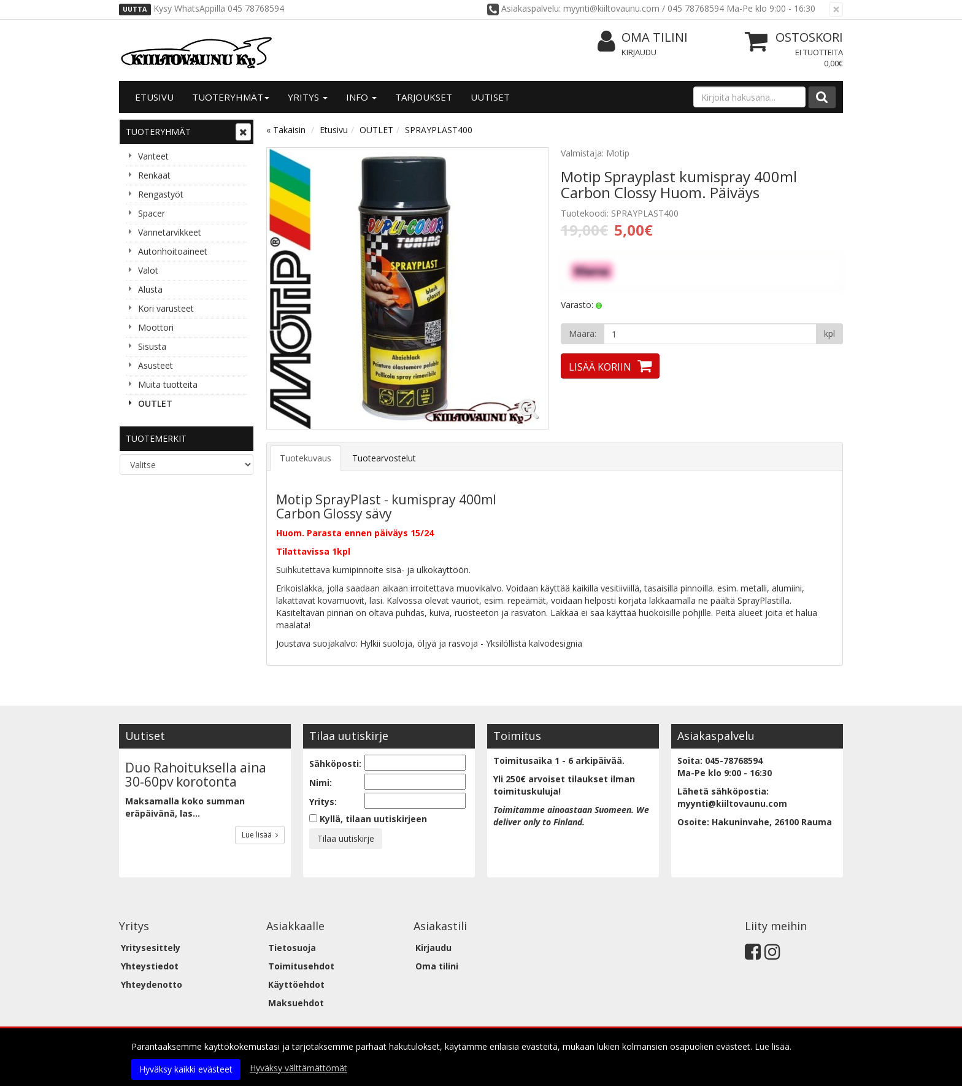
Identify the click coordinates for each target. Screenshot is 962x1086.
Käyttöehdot (296, 984)
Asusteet (155, 365)
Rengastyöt (160, 194)
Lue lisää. (773, 1046)
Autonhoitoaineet (172, 251)
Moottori (156, 327)
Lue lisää (260, 835)
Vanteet (153, 156)
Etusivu (154, 97)
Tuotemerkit (156, 438)
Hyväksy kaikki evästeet (186, 1069)
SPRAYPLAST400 (438, 130)
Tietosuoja (292, 947)
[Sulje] (836, 9)
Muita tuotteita (168, 384)
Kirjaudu (638, 52)
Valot (148, 270)
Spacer (151, 213)
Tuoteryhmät (230, 97)
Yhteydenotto (151, 984)
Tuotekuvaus (305, 458)
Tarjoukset (423, 97)
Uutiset (490, 97)
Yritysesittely (150, 947)
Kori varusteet (166, 308)
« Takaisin (286, 130)
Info (361, 97)
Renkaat (154, 175)
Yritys (308, 97)
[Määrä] (710, 333)
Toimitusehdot (301, 966)
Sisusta (152, 346)
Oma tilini (643, 38)
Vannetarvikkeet (169, 232)
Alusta (150, 289)
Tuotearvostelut (384, 458)
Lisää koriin (600, 367)
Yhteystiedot (150, 966)
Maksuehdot (296, 1003)
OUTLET (155, 403)
